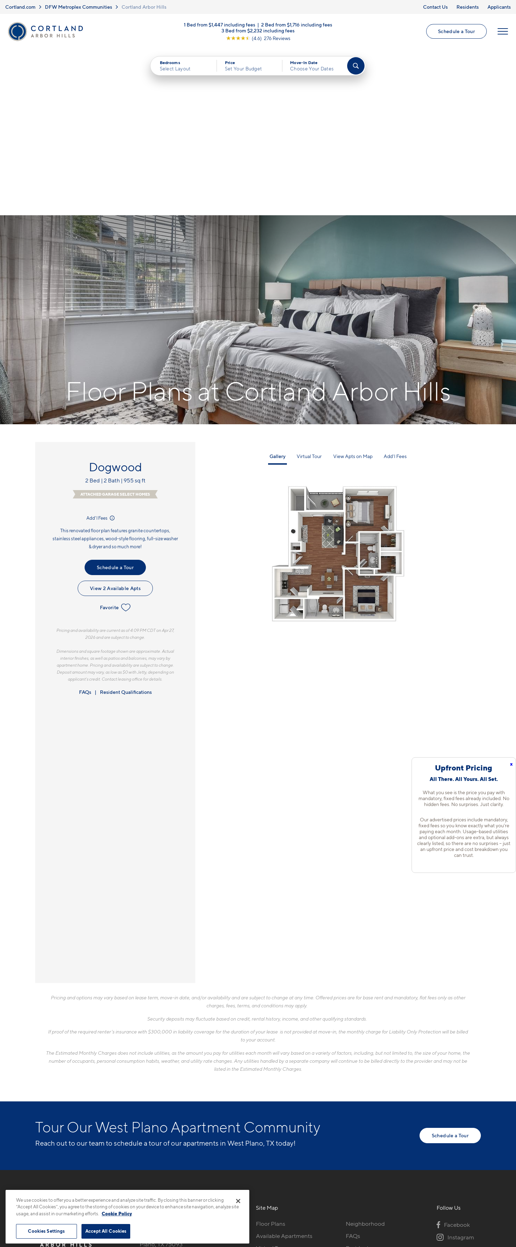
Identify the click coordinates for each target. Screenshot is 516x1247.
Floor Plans (270, 1057)
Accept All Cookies (105, 1231)
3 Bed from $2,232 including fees (258, 30)
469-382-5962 (159, 1057)
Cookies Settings (46, 1231)
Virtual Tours (272, 1081)
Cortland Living (276, 1118)
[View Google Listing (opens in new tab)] (258, 38)
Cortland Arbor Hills (144, 7)
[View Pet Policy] (198, 1095)
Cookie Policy (117, 1213)
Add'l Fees (101, 352)
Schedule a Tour (456, 31)
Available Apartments (284, 1069)
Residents (467, 7)
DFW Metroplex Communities (78, 7)
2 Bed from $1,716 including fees (296, 25)
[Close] (238, 1201)
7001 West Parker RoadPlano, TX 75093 (170, 1074)
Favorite (115, 442)
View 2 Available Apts (115, 422)
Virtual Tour (309, 290)
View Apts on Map (353, 290)
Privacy (225, 1187)
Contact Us (435, 7)
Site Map (288, 1187)
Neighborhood (365, 1057)
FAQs (85, 526)
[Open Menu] (503, 32)
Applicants (499, 7)
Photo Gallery (274, 1094)
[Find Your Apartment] (356, 66)
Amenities (269, 1106)
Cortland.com (20, 7)
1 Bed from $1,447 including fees (219, 25)
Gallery (277, 290)
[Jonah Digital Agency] (464, 1183)
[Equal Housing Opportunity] (143, 1095)
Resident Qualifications (126, 526)
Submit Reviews (256, 1187)
